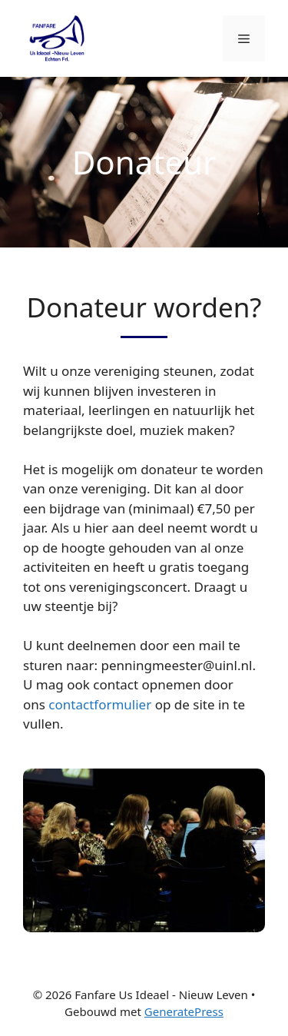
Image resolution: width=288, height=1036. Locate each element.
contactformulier (99, 704)
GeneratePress (183, 1011)
